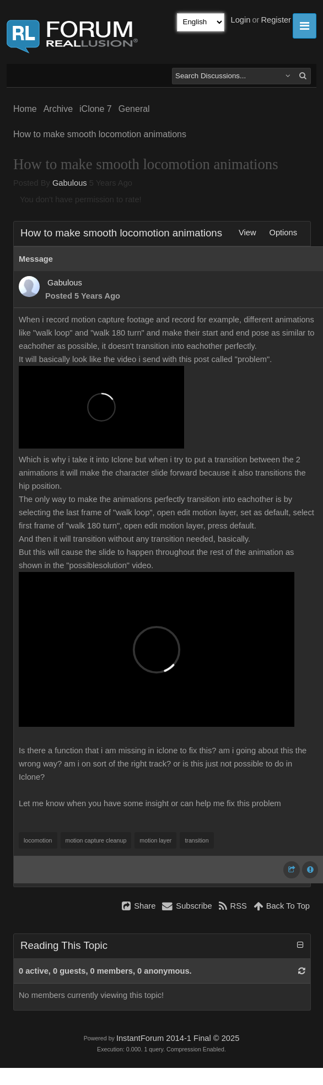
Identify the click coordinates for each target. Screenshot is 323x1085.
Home (25, 109)
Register (276, 19)
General (134, 109)
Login (241, 19)
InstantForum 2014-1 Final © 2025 (177, 1038)
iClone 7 (95, 109)
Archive (58, 109)
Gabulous (69, 183)
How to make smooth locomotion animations (99, 134)
